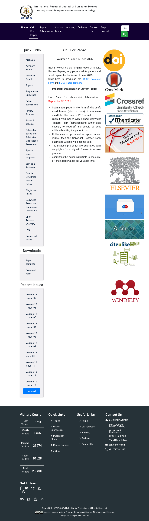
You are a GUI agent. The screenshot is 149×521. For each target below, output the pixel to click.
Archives (82, 27)
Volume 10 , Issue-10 (31, 383)
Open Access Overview (30, 220)
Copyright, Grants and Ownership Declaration (31, 205)
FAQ (28, 229)
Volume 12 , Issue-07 (31, 296)
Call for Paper (87, 426)
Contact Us (94, 29)
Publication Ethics (57, 437)
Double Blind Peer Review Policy (31, 179)
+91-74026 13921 (117, 449)
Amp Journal (105, 29)
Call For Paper (33, 31)
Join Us (56, 451)
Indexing (70, 27)
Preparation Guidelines (32, 93)
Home (24, 27)
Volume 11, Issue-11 (31, 364)
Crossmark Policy (31, 238)
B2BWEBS (84, 516)
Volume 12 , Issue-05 (31, 316)
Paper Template (30, 262)
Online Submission (32, 103)
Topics (29, 85)
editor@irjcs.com (117, 444)
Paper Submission (46, 29)
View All (32, 391)
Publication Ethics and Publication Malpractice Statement (32, 137)
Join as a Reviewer (30, 165)
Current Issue (59, 29)
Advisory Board (30, 68)
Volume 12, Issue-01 (31, 354)
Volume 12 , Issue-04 (31, 325)
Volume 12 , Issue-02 (31, 345)
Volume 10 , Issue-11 (31, 374)
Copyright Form (31, 272)
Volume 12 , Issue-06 (31, 306)
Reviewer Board (30, 77)
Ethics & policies (30, 122)
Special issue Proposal (30, 154)
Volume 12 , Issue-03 (31, 335)
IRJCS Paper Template (70, 82)
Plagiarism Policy (31, 192)
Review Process (30, 112)
